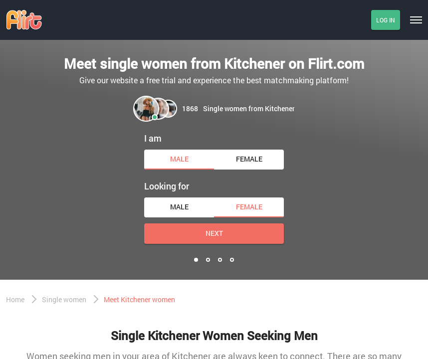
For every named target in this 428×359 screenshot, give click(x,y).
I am (153, 138)
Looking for (166, 186)
